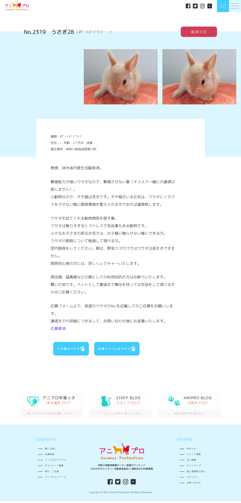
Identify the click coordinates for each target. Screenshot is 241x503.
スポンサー (192, 478)
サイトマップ (194, 467)
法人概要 (191, 461)
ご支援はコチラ (71, 349)
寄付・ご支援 (52, 473)
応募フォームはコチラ (116, 349)
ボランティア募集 (54, 467)
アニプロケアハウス (55, 461)
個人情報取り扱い (196, 473)
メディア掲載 (194, 456)
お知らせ (191, 450)
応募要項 (58, 328)
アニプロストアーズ (55, 478)
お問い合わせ (194, 484)
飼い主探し (51, 450)
